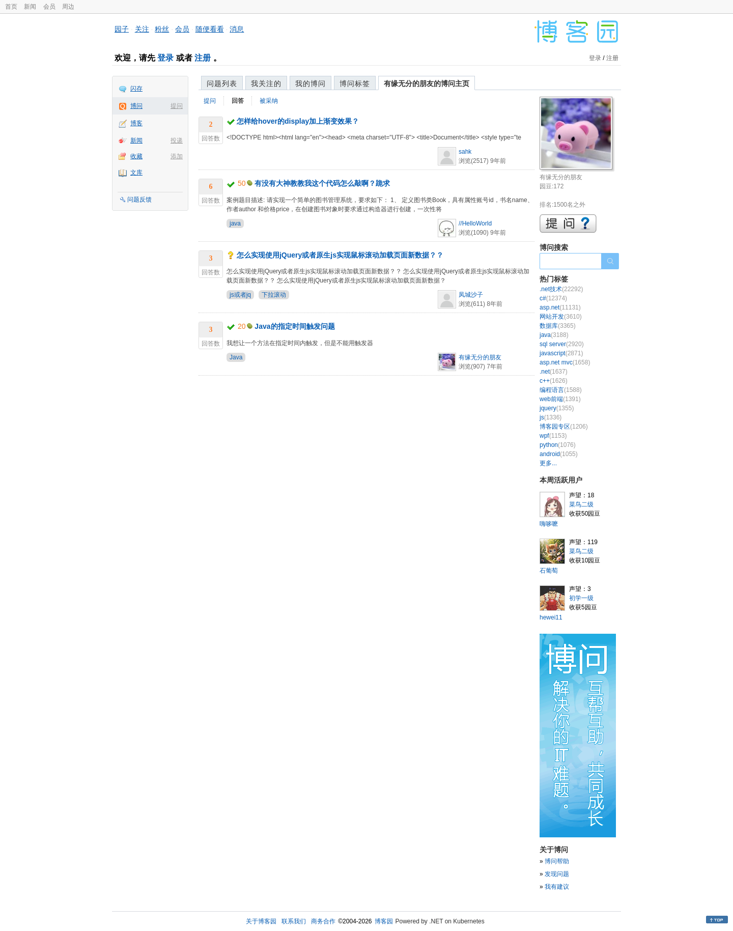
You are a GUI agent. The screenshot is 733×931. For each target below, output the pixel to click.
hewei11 (551, 617)
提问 (177, 105)
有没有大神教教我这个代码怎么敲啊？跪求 (322, 183)
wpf (553, 435)
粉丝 (162, 29)
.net (554, 371)
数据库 (558, 325)
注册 (202, 57)
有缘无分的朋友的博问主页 (426, 83)
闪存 (136, 88)
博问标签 (355, 83)
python (558, 444)
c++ (554, 380)
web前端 (560, 399)
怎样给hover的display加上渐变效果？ (298, 121)
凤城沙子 (471, 294)
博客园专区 (564, 426)
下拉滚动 (274, 294)
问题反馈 (139, 199)
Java (236, 357)
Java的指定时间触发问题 (294, 326)
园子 (122, 29)
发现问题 (557, 874)
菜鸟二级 (581, 504)
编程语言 (561, 389)
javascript (561, 353)
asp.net (560, 307)
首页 (11, 6)
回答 (238, 100)
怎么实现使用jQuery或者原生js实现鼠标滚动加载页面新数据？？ (340, 255)
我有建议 (557, 886)
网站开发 (561, 316)
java (235, 223)
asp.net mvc (565, 362)
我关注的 (266, 83)
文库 (136, 172)
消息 (237, 29)
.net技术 (561, 289)
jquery (557, 408)
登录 (165, 57)
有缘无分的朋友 (480, 357)
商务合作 (323, 921)
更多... (548, 463)
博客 (136, 123)
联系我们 (293, 921)
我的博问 (310, 83)
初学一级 (581, 598)
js (550, 417)
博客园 (384, 921)
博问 (136, 105)
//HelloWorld (475, 223)
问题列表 (222, 83)
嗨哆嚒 (549, 523)
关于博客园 (261, 921)
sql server (562, 344)
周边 (68, 6)
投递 (177, 140)
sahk (465, 151)
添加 (177, 156)
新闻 (30, 6)
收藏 (136, 156)
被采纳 (269, 100)
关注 (142, 29)
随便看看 (209, 29)
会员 (49, 6)
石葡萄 (549, 570)
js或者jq (240, 294)
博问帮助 (557, 861)
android (559, 454)
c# (553, 298)
